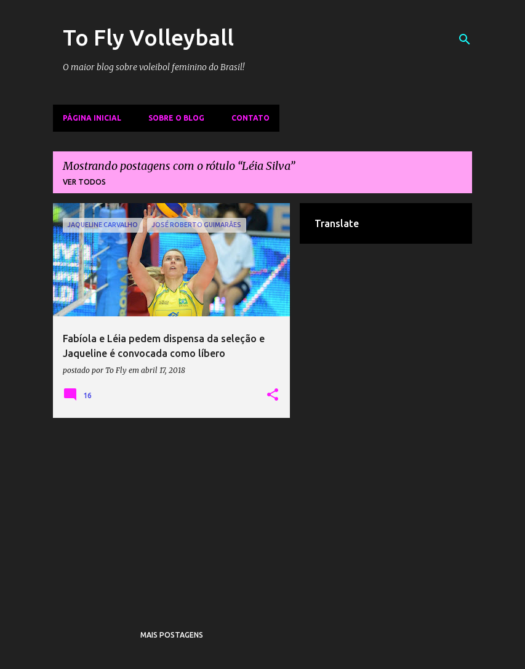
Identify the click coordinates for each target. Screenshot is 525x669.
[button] (272, 395)
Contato (250, 118)
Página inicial (92, 118)
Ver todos (84, 182)
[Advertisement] (172, 513)
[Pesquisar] (464, 39)
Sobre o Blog (176, 118)
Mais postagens (171, 635)
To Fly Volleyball (148, 37)
